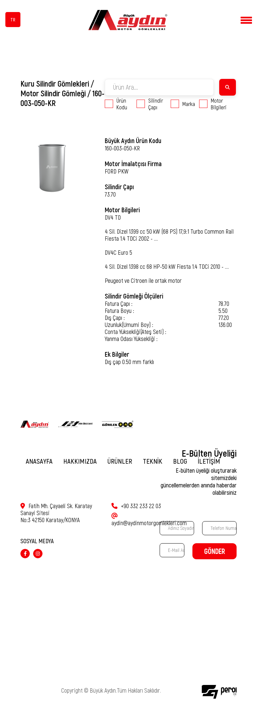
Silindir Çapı (150, 104)
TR (12, 20)
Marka (183, 104)
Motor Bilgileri (213, 104)
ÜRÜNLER (119, 461)
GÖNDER (214, 551)
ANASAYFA (39, 461)
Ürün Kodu (116, 104)
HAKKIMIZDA (80, 461)
